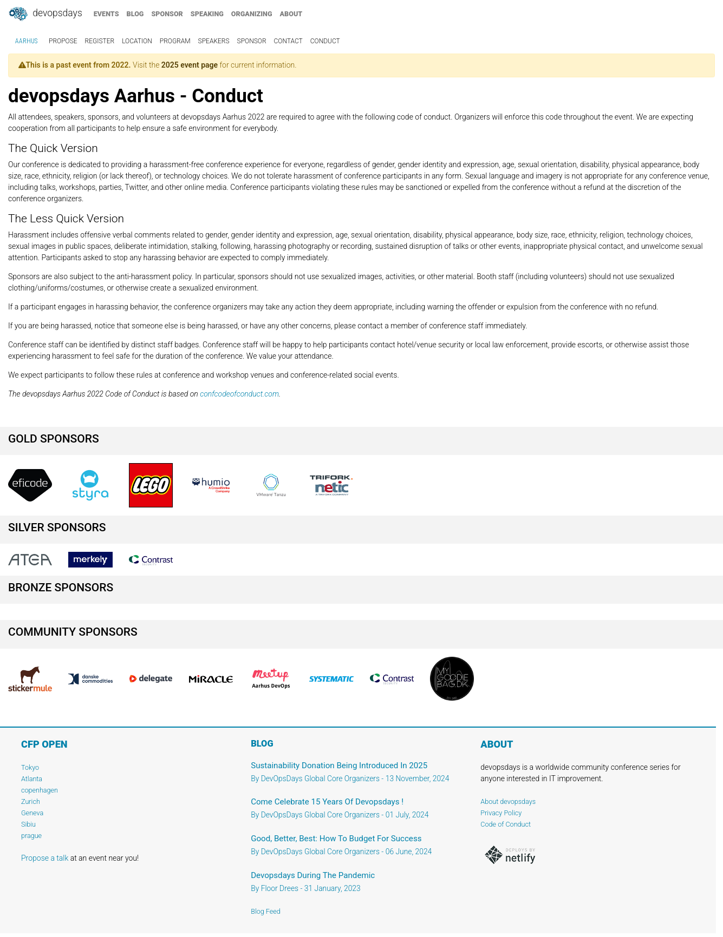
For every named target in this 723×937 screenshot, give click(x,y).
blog (135, 14)
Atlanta (31, 779)
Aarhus (26, 41)
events (106, 14)
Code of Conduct (505, 824)
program (175, 41)
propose (63, 41)
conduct (325, 41)
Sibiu (28, 824)
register (100, 41)
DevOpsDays (45, 14)
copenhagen (39, 790)
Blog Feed (266, 911)
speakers (214, 41)
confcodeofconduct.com (239, 394)
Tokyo (30, 767)
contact (288, 41)
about (291, 14)
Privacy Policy (501, 813)
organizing (251, 14)
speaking (207, 14)
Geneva (32, 813)
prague (31, 836)
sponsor (167, 14)
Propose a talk (44, 858)
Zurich (30, 801)
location (137, 41)
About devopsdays (508, 801)
